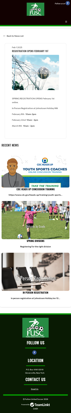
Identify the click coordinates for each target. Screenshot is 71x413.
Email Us (34, 389)
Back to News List (15, 36)
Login (35, 408)
